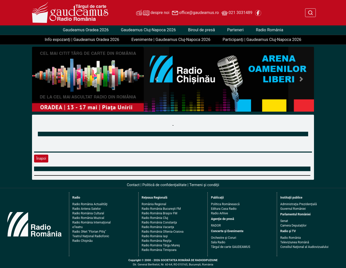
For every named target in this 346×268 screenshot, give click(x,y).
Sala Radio (218, 242)
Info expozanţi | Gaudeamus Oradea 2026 (82, 39)
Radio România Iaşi (155, 236)
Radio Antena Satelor (86, 209)
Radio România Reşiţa (156, 241)
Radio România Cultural (88, 213)
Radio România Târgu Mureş (161, 245)
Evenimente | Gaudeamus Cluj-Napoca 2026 (170, 39)
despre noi (152, 13)
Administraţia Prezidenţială (298, 204)
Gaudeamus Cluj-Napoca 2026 (148, 29)
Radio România (269, 29)
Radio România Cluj (155, 218)
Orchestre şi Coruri (223, 238)
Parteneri (235, 29)
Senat (284, 221)
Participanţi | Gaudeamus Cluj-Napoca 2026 (262, 39)
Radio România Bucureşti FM (161, 209)
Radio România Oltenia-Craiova (163, 231)
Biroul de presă (201, 29)
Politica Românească (225, 204)
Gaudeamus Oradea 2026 (86, 29)
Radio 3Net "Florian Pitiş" (89, 231)
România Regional (154, 204)
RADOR (216, 225)
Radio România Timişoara (159, 250)
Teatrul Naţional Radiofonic (90, 236)
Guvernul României (293, 209)
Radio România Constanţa (159, 222)
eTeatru (77, 227)
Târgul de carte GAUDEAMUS (230, 247)
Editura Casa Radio (224, 209)
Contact (133, 185)
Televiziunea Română (294, 242)
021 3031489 (237, 13)
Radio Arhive (219, 213)
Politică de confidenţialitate (165, 185)
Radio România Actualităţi (89, 204)
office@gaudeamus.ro (195, 13)
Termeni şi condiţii (204, 185)
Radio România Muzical (88, 218)
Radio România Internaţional (91, 222)
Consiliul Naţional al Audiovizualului (304, 247)
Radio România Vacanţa (158, 227)
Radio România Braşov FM (159, 213)
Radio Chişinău (82, 241)
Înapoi (41, 158)
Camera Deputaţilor (293, 225)
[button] (156, 79)
